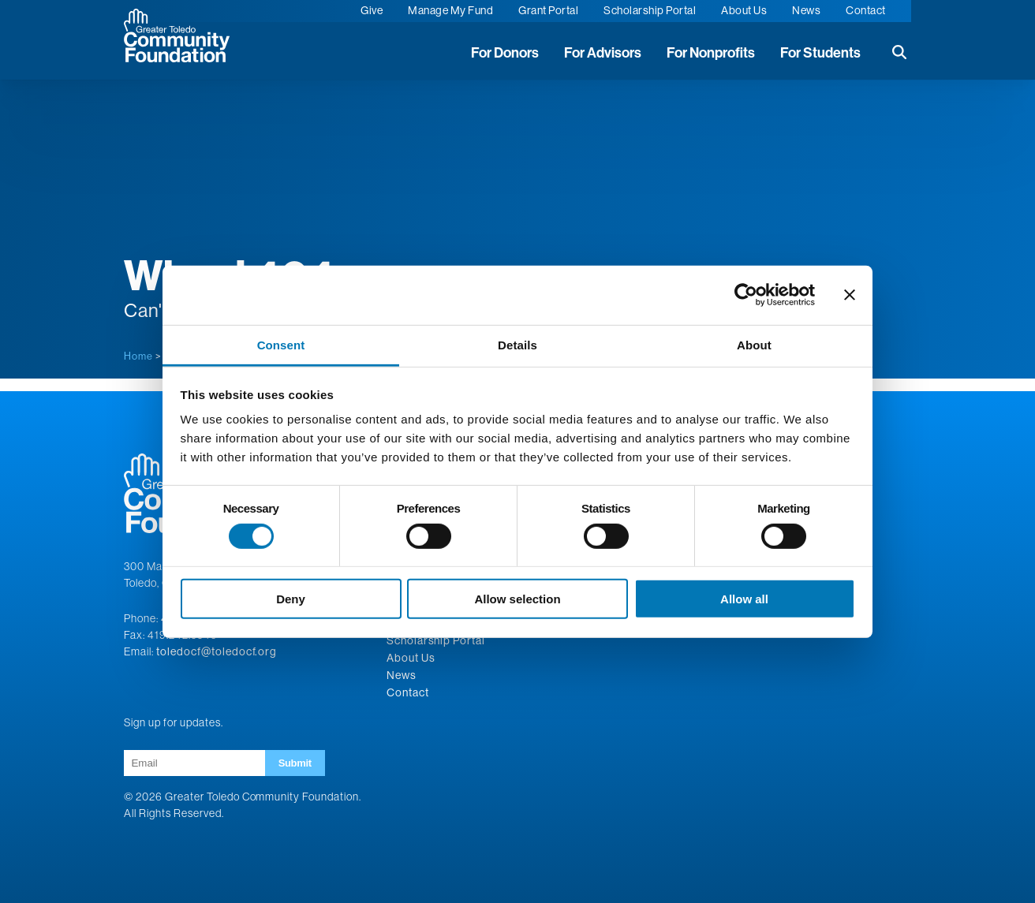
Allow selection (517, 599)
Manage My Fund (450, 10)
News (806, 10)
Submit (295, 763)
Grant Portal (548, 10)
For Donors (505, 52)
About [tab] (754, 344)
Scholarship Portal (649, 10)
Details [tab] (517, 344)
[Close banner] (849, 294)
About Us (744, 10)
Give (372, 10)
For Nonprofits (711, 52)
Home (138, 355)
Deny (290, 599)
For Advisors (602, 52)
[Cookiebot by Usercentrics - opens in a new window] (746, 295)
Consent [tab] (281, 344)
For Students (820, 52)
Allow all (744, 599)
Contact (866, 10)
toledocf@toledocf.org (216, 651)
